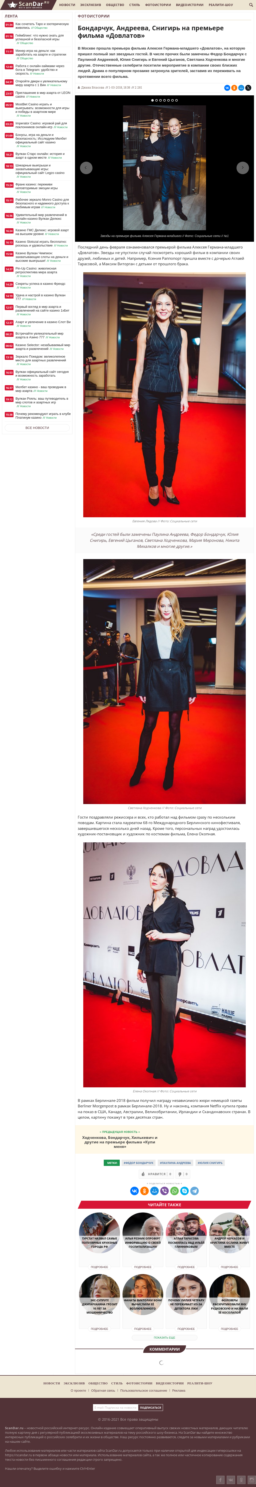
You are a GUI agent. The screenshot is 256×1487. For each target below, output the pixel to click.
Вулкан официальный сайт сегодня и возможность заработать (42, 375)
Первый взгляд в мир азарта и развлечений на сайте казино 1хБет (43, 310)
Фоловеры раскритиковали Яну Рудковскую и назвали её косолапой (229, 1306)
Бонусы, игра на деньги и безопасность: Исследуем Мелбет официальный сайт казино (41, 140)
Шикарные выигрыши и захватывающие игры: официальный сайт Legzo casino (40, 171)
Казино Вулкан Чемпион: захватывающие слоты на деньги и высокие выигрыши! (42, 257)
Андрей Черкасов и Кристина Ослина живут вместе (229, 1242)
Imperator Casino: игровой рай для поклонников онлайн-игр (42, 125)
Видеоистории (190, 5)
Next (242, 168)
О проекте (78, 1390)
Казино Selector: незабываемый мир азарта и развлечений (43, 347)
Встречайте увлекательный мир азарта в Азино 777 (40, 335)
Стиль (134, 5)
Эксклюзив (90, 5)
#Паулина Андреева (175, 1163)
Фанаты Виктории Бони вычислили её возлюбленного (143, 1304)
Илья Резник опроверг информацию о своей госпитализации (143, 1242)
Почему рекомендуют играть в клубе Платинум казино (43, 416)
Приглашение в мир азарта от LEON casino (43, 95)
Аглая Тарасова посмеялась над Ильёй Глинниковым (186, 1242)
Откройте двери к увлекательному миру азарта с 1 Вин (41, 83)
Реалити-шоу (221, 5)
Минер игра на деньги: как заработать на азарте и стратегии (41, 54)
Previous (86, 168)
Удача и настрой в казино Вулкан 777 (41, 297)
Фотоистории (158, 5)
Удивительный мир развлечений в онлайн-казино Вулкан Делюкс (41, 218)
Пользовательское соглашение (143, 1390)
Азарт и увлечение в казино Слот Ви (43, 324)
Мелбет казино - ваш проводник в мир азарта (41, 389)
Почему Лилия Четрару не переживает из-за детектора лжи (186, 1304)
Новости (67, 5)
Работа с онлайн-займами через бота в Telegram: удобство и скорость (40, 70)
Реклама (178, 1390)
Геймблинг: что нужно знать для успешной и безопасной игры (40, 39)
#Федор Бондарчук (138, 1163)
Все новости (37, 428)
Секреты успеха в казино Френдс (41, 286)
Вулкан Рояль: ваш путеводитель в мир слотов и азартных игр (42, 402)
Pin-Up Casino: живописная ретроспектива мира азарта (36, 272)
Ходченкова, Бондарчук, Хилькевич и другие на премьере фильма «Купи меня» (120, 1142)
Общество (115, 5)
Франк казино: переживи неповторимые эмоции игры (37, 188)
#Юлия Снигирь (210, 1163)
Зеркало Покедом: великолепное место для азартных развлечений (41, 360)
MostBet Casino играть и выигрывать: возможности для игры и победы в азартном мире (42, 110)
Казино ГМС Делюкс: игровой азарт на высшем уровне (42, 232)
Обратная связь (103, 1390)
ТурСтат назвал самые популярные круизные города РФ (99, 1242)
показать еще (164, 1337)
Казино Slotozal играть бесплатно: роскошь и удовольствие (42, 243)
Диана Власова (92, 87)
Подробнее (99, 1267)
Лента (11, 16)
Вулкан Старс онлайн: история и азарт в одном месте (40, 156)
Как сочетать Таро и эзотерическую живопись (42, 26)
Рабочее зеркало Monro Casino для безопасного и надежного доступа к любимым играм (42, 203)
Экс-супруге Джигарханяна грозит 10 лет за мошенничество (99, 1306)
